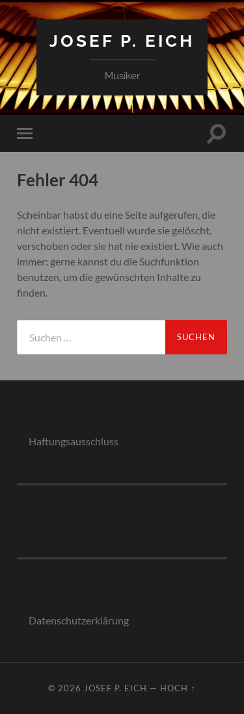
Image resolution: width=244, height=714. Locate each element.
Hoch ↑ (177, 688)
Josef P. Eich (122, 41)
